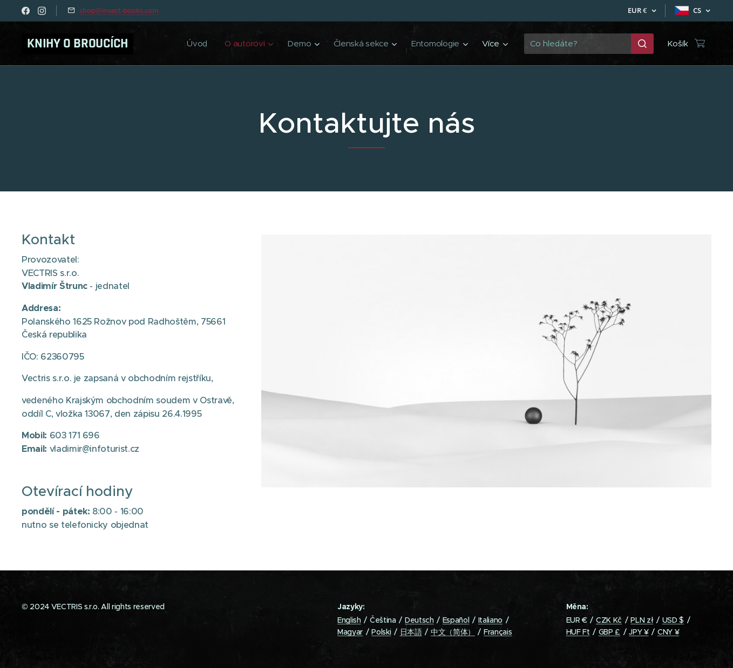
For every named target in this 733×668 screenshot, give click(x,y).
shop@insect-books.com (119, 10)
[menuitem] (194, 43)
